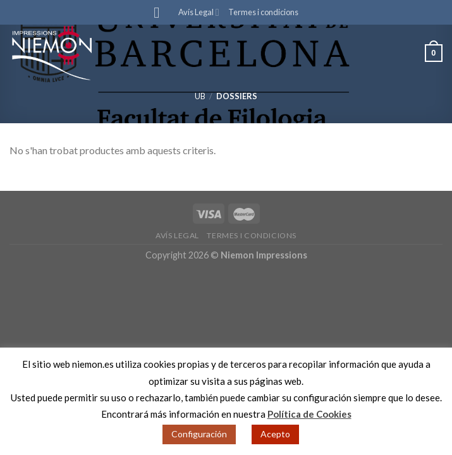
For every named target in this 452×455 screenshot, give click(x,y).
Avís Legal (198, 12)
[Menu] (161, 12)
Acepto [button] (275, 433)
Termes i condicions (263, 12)
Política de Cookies (309, 414)
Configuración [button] (199, 433)
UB (200, 96)
